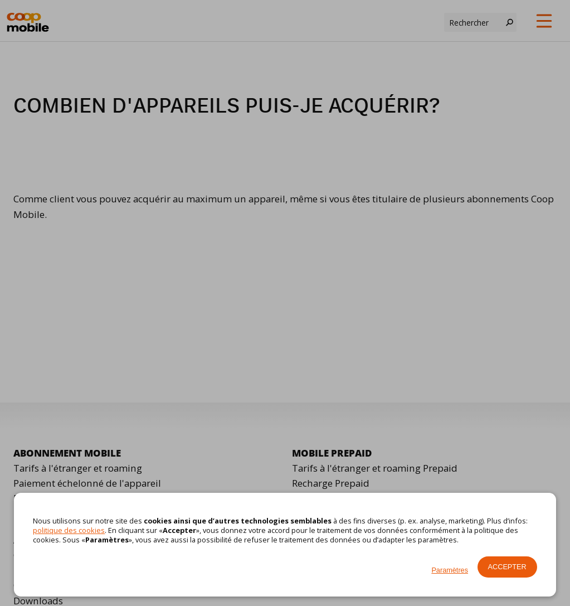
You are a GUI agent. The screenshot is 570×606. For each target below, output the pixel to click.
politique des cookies (69, 530)
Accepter (507, 567)
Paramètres (449, 570)
